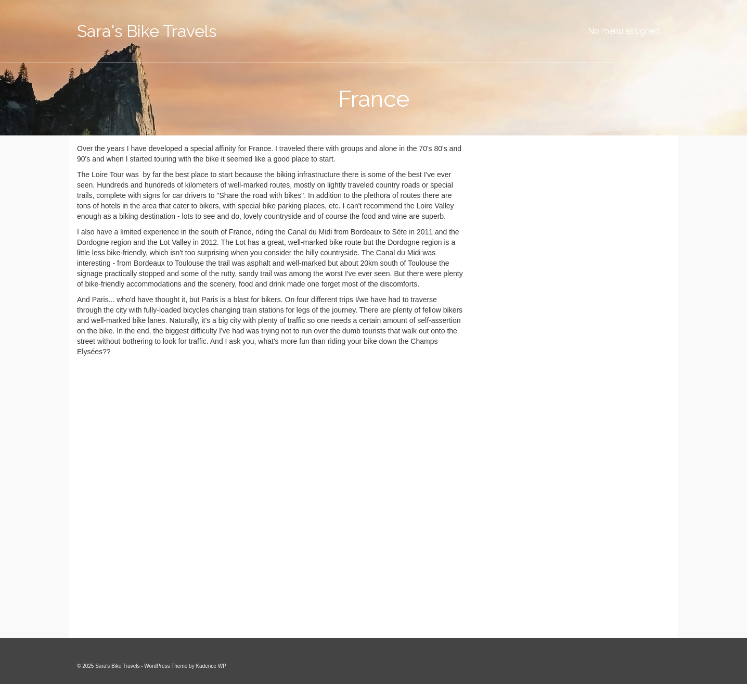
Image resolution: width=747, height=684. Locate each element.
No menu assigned (624, 31)
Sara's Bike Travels (146, 31)
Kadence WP (211, 666)
